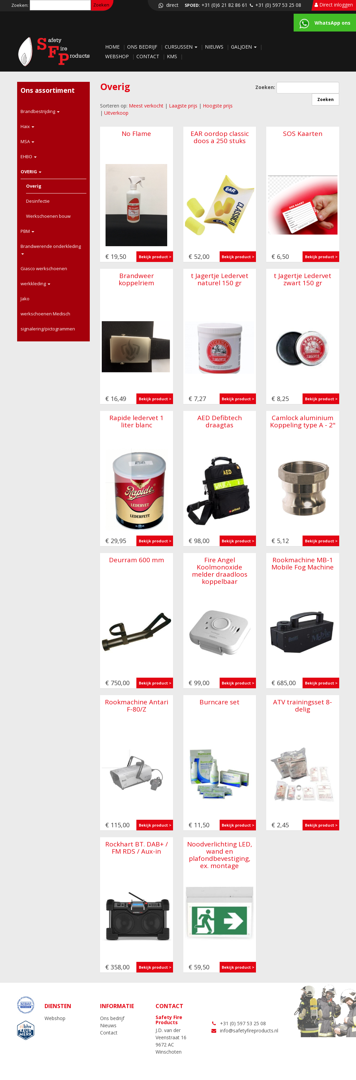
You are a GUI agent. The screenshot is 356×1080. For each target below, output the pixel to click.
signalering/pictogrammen (48, 329)
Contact (148, 56)
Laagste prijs (183, 105)
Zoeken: (19, 5)
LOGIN (331, 1067)
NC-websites (301, 1067)
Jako (25, 299)
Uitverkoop (116, 113)
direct (168, 5)
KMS (173, 56)
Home (113, 46)
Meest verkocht (146, 105)
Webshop (117, 56)
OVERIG (31, 171)
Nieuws (215, 46)
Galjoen (244, 46)
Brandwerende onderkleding (51, 249)
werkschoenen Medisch (45, 314)
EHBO (29, 156)
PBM (27, 231)
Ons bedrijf (143, 46)
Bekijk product (153, 256)
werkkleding (35, 283)
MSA (27, 141)
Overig (33, 186)
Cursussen (182, 46)
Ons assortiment (48, 90)
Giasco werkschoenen (44, 268)
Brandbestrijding (40, 111)
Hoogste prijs (218, 105)
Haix (27, 126)
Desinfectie (38, 201)
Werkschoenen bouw (48, 216)
